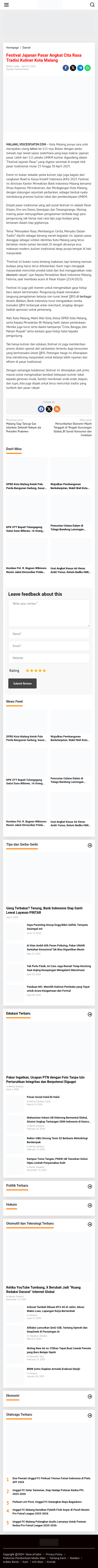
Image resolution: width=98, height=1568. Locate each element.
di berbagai (83, 296)
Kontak (51, 1561)
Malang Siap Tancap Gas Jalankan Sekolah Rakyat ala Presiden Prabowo (26, 425)
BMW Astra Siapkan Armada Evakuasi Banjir (53, 1368)
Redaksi (74, 1558)
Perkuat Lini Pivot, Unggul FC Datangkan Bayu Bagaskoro (47, 1501)
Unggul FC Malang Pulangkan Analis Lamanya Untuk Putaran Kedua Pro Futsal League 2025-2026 (49, 1523)
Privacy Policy (54, 1554)
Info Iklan (37, 1561)
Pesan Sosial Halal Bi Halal (43, 1097)
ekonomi (12, 275)
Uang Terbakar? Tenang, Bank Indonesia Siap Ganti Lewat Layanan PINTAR (44, 910)
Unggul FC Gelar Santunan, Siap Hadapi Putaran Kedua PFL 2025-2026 (48, 1492)
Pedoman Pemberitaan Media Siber (24, 1558)
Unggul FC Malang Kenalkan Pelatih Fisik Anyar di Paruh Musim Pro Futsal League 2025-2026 (50, 1511)
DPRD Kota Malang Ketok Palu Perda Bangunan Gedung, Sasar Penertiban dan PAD (25, 486)
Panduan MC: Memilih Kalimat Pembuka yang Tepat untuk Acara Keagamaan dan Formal (58, 988)
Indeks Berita (11, 1561)
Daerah (10, 69)
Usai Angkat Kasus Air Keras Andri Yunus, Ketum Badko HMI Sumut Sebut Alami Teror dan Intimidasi (70, 570)
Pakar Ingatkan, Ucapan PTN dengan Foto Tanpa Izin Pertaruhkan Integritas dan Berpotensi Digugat (45, 1079)
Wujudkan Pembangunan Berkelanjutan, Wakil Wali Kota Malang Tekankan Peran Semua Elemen (70, 486)
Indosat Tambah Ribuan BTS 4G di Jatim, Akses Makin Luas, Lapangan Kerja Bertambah (55, 1308)
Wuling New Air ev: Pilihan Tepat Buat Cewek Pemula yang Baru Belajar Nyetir (59, 1350)
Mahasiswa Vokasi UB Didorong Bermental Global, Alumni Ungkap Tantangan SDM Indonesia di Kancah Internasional (58, 1119)
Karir (25, 1561)
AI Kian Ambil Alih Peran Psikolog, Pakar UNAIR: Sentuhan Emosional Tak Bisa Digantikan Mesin (56, 947)
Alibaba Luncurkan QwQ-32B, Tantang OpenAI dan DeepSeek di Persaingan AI (57, 1329)
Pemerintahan (22, 69)
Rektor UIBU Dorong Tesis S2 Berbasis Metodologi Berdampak (57, 1140)
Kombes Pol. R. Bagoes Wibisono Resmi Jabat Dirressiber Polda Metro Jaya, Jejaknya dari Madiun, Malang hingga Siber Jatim (26, 570)
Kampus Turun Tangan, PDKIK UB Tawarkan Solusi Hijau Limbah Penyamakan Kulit (57, 1160)
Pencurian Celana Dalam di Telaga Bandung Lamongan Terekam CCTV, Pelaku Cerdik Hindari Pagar (69, 527)
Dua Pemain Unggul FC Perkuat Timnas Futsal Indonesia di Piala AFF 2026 (51, 1480)
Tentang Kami (58, 1558)
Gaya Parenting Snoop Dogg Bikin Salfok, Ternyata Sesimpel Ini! (57, 926)
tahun (34, 149)
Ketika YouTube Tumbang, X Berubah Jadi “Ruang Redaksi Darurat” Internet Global (43, 1289)
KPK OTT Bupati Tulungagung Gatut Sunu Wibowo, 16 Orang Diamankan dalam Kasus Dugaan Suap (26, 529)
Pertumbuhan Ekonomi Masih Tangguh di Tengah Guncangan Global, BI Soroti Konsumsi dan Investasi (71, 427)
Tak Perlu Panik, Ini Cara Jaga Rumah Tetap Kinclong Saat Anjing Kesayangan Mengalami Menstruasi (59, 968)
